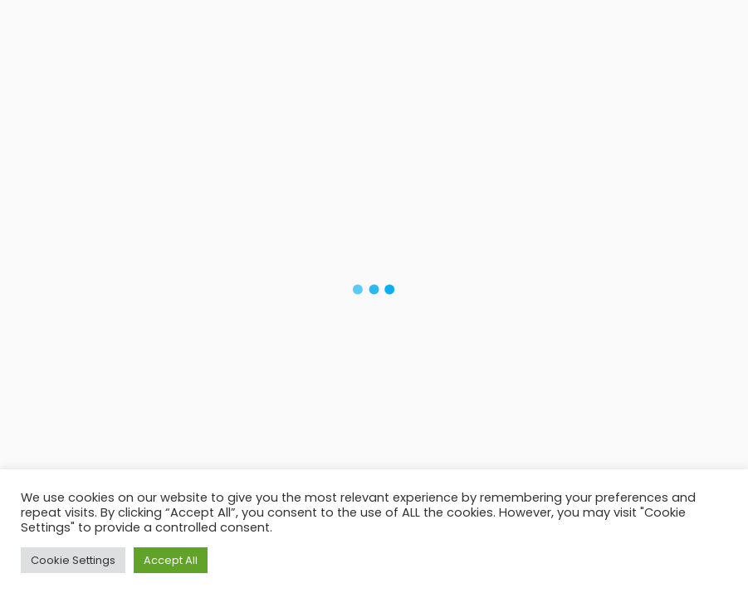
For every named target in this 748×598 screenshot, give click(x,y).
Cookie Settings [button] (73, 560)
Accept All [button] (171, 560)
